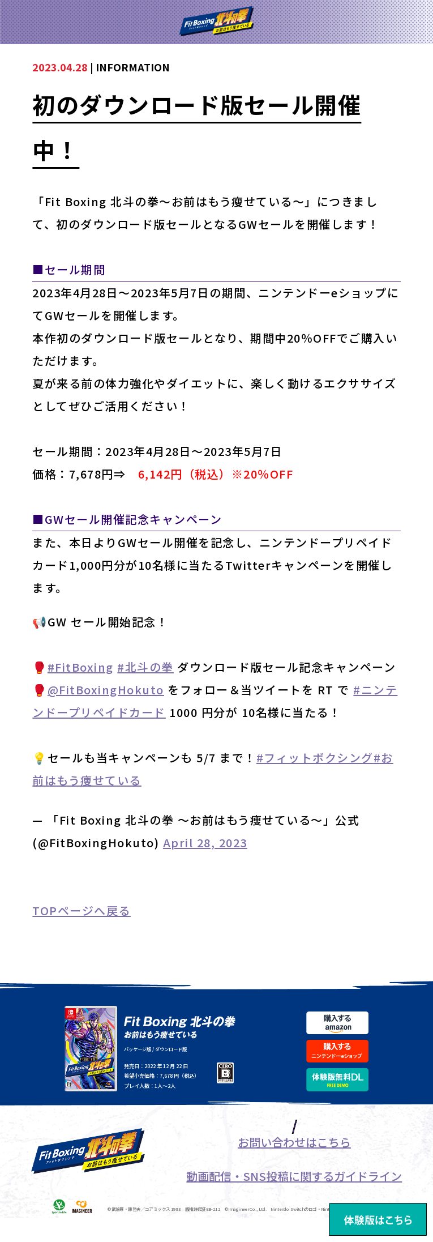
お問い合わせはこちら (294, 1166)
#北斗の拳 (145, 667)
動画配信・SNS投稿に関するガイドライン (294, 1200)
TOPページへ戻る (81, 910)
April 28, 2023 (205, 842)
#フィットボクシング (315, 757)
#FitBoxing (81, 667)
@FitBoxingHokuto (106, 689)
